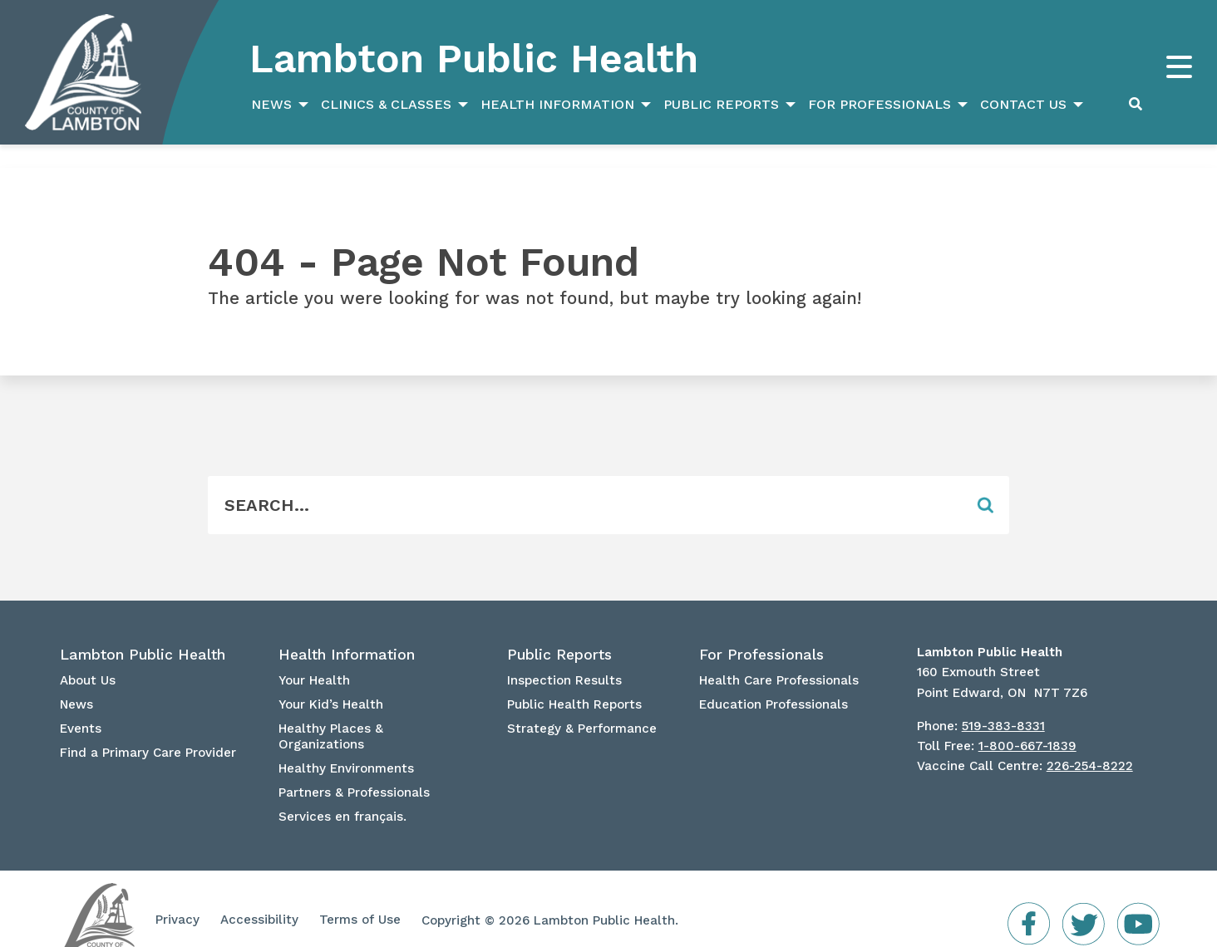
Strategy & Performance (582, 705)
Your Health (314, 657)
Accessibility (259, 896)
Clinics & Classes (386, 104)
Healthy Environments (346, 745)
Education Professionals (773, 681)
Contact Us (1023, 104)
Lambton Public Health (473, 58)
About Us (88, 657)
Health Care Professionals (779, 657)
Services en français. (342, 793)
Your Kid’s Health (330, 681)
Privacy (177, 896)
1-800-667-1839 (1027, 722)
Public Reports (721, 104)
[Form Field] (584, 482)
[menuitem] (278, 105)
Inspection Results (564, 657)
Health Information (557, 104)
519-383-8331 (1003, 702)
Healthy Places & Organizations (330, 713)
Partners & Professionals (354, 769)
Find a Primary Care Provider (148, 729)
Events (80, 705)
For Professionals (879, 104)
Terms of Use (360, 896)
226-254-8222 (1090, 742)
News (271, 104)
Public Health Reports (574, 681)
